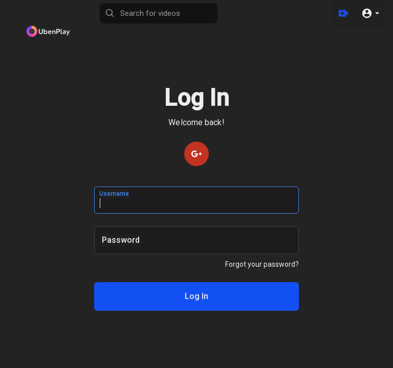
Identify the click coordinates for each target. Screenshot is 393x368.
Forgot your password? (262, 264)
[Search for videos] (158, 13)
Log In (196, 296)
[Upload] (343, 13)
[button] (370, 13)
